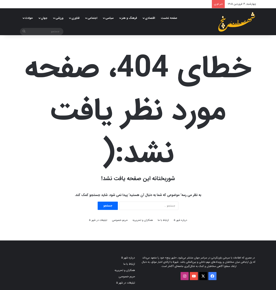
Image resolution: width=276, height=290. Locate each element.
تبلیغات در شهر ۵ (98, 220)
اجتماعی (92, 18)
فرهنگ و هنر (129, 18)
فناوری (75, 18)
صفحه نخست (169, 18)
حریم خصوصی (120, 220)
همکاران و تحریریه (143, 220)
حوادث (29, 18)
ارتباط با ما (163, 220)
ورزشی (59, 18)
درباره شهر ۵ (180, 220)
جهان (44, 18)
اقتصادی (150, 18)
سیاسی (109, 18)
